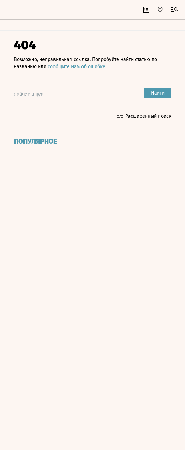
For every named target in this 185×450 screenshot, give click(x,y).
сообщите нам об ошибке (76, 67)
